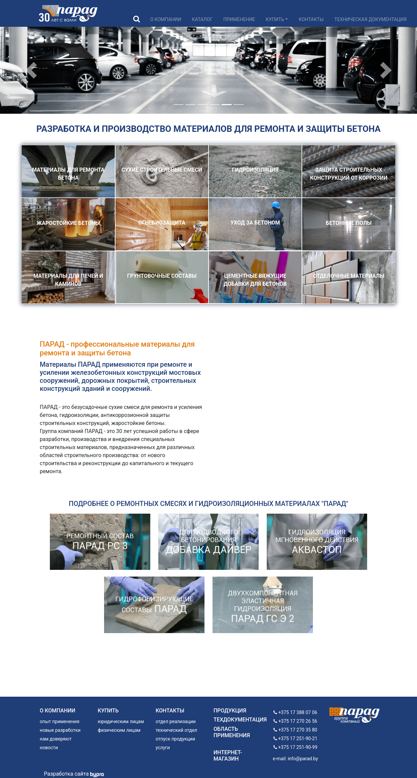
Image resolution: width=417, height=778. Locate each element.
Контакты (311, 19)
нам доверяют (56, 739)
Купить (275, 19)
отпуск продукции (175, 739)
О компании (165, 19)
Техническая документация (370, 19)
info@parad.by (303, 758)
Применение (239, 19)
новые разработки (60, 730)
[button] (31, 70)
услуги (163, 747)
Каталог (202, 19)
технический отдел (176, 730)
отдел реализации (176, 721)
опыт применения (59, 721)
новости (49, 747)
